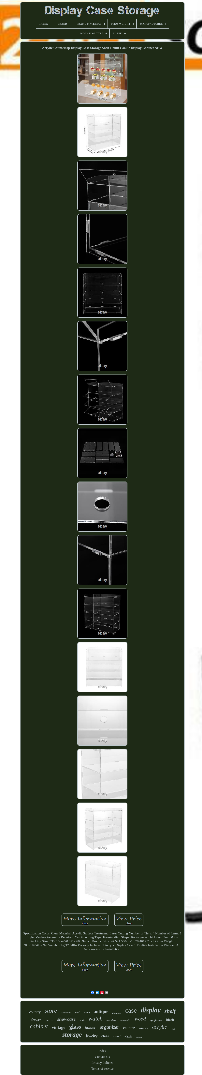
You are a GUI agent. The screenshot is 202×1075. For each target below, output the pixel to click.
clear (105, 1036)
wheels (128, 1036)
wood (140, 1019)
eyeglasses (156, 1020)
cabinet (39, 1026)
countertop (66, 1012)
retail (173, 1029)
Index (102, 1051)
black (170, 1020)
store (51, 1010)
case (131, 1010)
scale (82, 1020)
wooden (111, 1020)
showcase (66, 1019)
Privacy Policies (102, 1063)
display (151, 1010)
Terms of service (102, 1068)
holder (90, 1027)
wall (77, 1012)
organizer (109, 1027)
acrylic (159, 1027)
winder (143, 1028)
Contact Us (102, 1057)
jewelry (91, 1036)
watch (95, 1018)
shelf (170, 1011)
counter (129, 1028)
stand (117, 1036)
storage (72, 1034)
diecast (49, 1020)
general (139, 1037)
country (35, 1012)
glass (75, 1026)
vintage (58, 1027)
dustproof (116, 1013)
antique (101, 1011)
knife (87, 1012)
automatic (125, 1020)
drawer (36, 1020)
